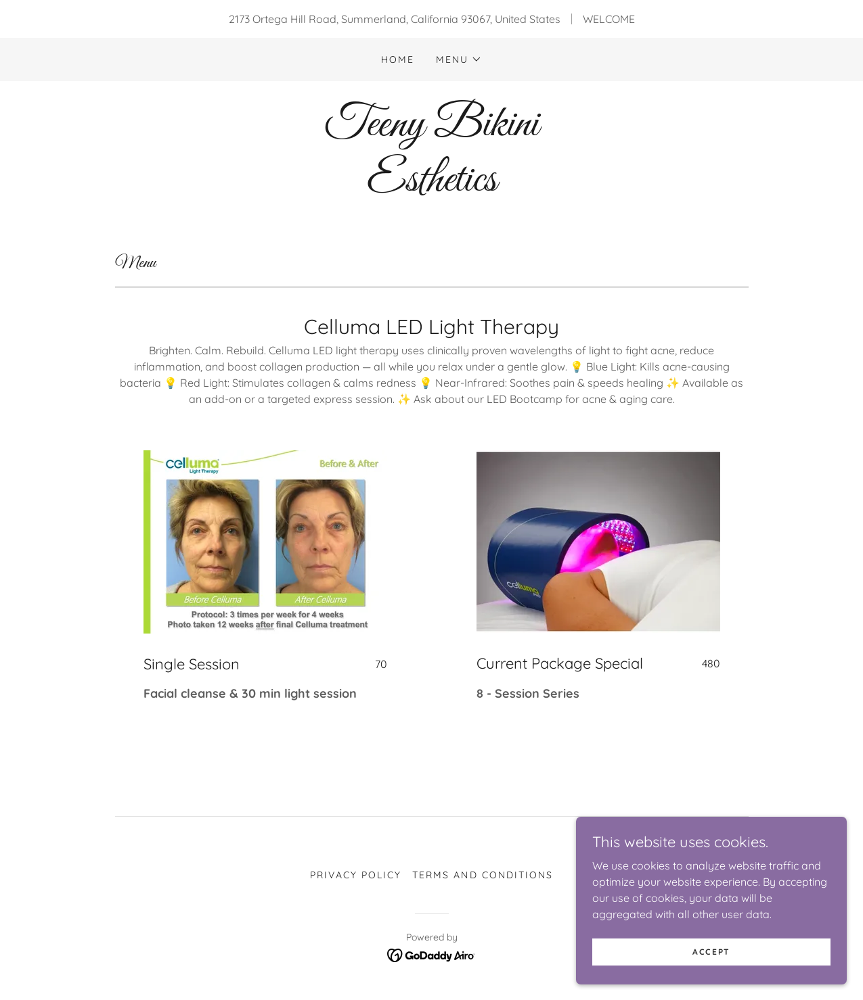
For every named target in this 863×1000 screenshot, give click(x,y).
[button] (459, 59)
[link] (431, 186)
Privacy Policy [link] (355, 875)
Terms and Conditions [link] (482, 875)
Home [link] (397, 59)
